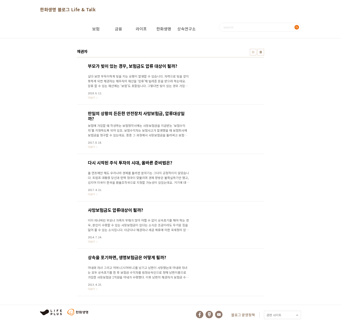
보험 (96, 28)
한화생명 (163, 28)
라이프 (141, 28)
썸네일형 (253, 52)
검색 (297, 27)
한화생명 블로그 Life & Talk (68, 9)
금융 (118, 28)
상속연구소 (186, 28)
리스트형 (260, 52)
